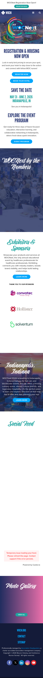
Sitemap (21, 642)
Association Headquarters (30, 648)
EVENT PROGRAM (21, 141)
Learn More (21, 400)
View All (21, 615)
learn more (21, 276)
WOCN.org (21, 630)
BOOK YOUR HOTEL (21, 81)
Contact (21, 636)
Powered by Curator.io (31, 565)
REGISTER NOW (21, 6)
